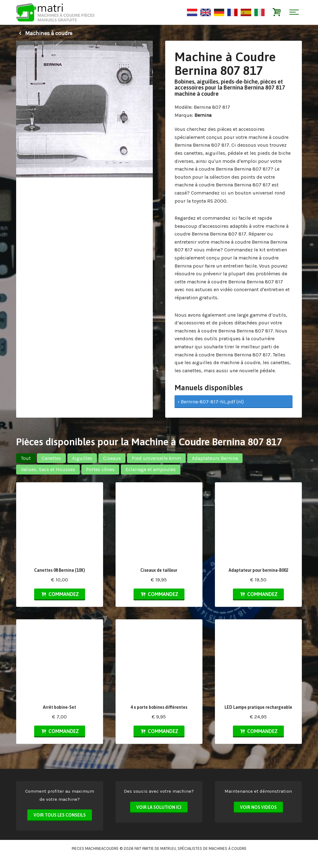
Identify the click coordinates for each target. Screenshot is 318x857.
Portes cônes (100, 469)
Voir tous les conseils (60, 815)
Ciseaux (112, 458)
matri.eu (168, 848)
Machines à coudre (44, 33)
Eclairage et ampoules (150, 469)
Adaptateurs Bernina (215, 458)
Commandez (59, 594)
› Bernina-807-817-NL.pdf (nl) (211, 402)
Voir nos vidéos (258, 807)
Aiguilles (82, 458)
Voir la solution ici (158, 807)
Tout (26, 458)
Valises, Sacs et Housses (48, 469)
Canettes (51, 458)
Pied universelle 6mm (156, 458)
